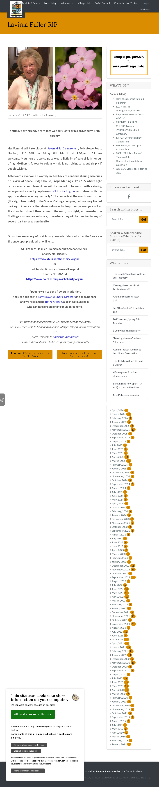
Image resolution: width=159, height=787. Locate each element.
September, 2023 (123, 530)
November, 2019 (123, 709)
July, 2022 (119, 584)
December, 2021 (123, 612)
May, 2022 (120, 592)
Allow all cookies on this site (33, 714)
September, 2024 (123, 484)
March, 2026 (121, 414)
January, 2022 (121, 608)
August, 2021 (121, 627)
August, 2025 (121, 441)
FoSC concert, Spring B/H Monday (126, 321)
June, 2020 (120, 682)
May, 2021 (120, 639)
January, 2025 (121, 468)
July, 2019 (119, 724)
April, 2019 (120, 732)
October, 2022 (122, 573)
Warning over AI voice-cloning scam (125, 374)
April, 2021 (120, 643)
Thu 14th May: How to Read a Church (128, 362)
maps (146, 3)
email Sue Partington (62, 191)
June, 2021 (120, 635)
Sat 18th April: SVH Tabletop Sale (128, 309)
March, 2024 (121, 507)
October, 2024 (122, 480)
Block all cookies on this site (26, 751)
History (144, 9)
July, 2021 (120, 631)
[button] (113, 62)
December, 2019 (123, 705)
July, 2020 (120, 678)
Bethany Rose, (54, 301)
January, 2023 (121, 561)
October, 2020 (122, 666)
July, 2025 (119, 445)
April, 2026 (120, 410)
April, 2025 (120, 456)
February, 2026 (122, 417)
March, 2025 (121, 460)
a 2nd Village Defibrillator (127, 330)
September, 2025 (123, 437)
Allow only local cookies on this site (29, 745)
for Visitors (132, 3)
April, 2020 (120, 689)
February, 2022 (122, 604)
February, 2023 (122, 557)
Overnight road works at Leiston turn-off (126, 287)
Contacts (119, 3)
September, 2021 (124, 623)
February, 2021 (123, 651)
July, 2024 (119, 491)
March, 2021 (121, 647)
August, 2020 (121, 674)
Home (14, 3)
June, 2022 (120, 588)
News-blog (50, 3)
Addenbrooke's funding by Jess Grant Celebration (127, 351)
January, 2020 (121, 701)
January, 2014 (121, 744)
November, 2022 (124, 569)
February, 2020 (122, 697)
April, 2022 (120, 596)
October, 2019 (122, 713)
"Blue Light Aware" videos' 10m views (127, 340)
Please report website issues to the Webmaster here (120, 777)
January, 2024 (121, 515)
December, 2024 (123, 472)
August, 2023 (121, 534)
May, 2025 (120, 452)
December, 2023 (123, 518)
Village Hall (84, 3)
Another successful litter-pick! (126, 298)
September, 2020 (123, 670)
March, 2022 (121, 600)
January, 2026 (121, 421)
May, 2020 (120, 685)
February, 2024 (122, 511)
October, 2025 (122, 433)
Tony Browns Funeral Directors (57, 296)
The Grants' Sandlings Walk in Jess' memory (129, 275)
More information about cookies (27, 770)
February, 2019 (122, 740)
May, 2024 (120, 499)
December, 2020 (123, 658)
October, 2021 (122, 619)
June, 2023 (120, 542)
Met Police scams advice (126, 394)
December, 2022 (123, 565)
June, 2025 (120, 449)
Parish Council (102, 3)
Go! (143, 219)
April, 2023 (120, 550)
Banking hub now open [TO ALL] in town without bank (127, 385)
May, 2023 (120, 546)
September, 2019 (123, 717)
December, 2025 (123, 425)
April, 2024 (120, 503)
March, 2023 (121, 553)
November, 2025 (124, 429)
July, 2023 (119, 538)
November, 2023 (123, 522)
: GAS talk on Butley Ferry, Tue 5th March (30, 354)
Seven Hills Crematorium (62, 148)
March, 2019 (121, 736)
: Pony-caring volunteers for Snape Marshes (79, 354)
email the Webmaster (66, 337)
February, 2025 (122, 464)
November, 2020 (124, 662)
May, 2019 (120, 728)
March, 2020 (121, 693)
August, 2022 (121, 581)
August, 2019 (121, 720)
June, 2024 (120, 495)
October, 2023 (122, 526)
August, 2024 (121, 487)
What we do (67, 3)
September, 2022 (124, 577)
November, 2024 (123, 476)
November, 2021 (124, 616)
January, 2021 (122, 654)
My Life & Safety (31, 3)
